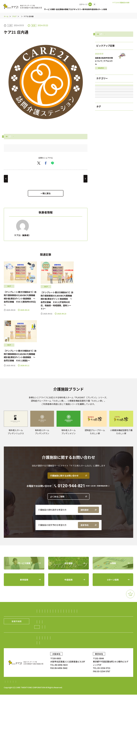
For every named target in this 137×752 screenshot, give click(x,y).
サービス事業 (49, 9)
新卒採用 (90, 9)
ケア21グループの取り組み (52, 674)
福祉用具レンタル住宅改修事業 (101, 634)
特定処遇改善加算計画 (104, 739)
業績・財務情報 (80, 685)
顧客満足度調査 (108, 701)
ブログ (74, 9)
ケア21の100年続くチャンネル (114, 162)
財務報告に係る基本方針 (49, 739)
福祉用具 (114, 140)
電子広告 (115, 685)
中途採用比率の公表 (45, 701)
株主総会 (66, 685)
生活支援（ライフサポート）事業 (115, 648)
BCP (114, 178)
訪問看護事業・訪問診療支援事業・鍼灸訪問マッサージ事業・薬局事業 (71, 644)
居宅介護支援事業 (110, 629)
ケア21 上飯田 (75, 197)
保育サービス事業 (72, 639)
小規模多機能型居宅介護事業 (52, 634)
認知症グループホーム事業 (87, 629)
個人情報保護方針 (27, 739)
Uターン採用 (108, 9)
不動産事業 (61, 653)
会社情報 (60, 9)
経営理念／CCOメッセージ (68, 669)
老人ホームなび (124, 6)
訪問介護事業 (45, 629)
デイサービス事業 (76, 634)
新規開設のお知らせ (92, 674)
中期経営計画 (45, 690)
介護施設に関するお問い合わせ (64, 493)
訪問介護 (114, 132)
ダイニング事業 (46, 653)
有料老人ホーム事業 (63, 629)
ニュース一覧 (75, 674)
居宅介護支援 (114, 147)
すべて (114, 117)
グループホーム (114, 170)
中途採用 (99, 9)
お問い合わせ (106, 4)
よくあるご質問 (57, 514)
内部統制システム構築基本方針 (77, 739)
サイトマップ (10, 739)
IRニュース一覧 (61, 690)
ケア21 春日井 (15, 197)
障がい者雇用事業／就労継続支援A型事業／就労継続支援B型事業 (98, 653)
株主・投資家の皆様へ (49, 685)
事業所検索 (92, 4)
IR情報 (67, 9)
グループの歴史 (89, 669)
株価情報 (104, 685)
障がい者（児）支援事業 (50, 639)
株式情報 (93, 685)
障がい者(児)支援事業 (114, 155)
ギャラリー (82, 9)
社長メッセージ (46, 669)
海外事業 (43, 658)
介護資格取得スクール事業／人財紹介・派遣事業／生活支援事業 (68, 648)
